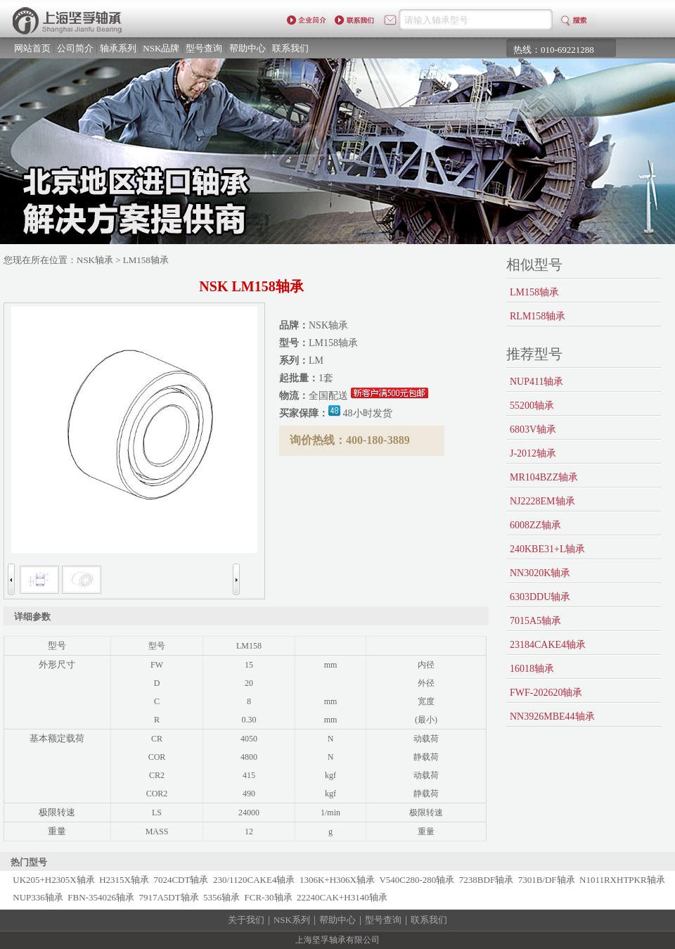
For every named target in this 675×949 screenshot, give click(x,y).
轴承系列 (118, 48)
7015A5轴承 (535, 621)
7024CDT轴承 (180, 879)
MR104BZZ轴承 (544, 477)
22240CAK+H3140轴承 (342, 897)
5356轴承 (221, 897)
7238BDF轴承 (486, 879)
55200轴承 (532, 405)
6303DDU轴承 (540, 597)
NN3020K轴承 (540, 573)
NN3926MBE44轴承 (552, 716)
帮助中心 (247, 48)
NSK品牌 (161, 48)
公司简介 (75, 48)
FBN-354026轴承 (101, 897)
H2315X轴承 (124, 879)
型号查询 (204, 48)
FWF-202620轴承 (546, 692)
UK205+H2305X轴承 (53, 879)
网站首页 (32, 48)
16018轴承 (532, 668)
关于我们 (246, 920)
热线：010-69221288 (553, 49)
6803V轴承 (533, 429)
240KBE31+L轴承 (547, 549)
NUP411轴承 (537, 381)
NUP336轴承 (38, 897)
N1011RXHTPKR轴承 (622, 879)
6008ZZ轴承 (535, 525)
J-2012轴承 (533, 453)
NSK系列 (292, 920)
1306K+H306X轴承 (337, 879)
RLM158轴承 (537, 316)
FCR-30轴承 (268, 897)
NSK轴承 (95, 260)
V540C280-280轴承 (416, 879)
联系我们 (290, 48)
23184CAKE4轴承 (548, 644)
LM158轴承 (534, 292)
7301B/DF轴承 (546, 879)
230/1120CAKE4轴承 (254, 879)
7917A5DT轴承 (168, 897)
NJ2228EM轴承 (542, 501)
